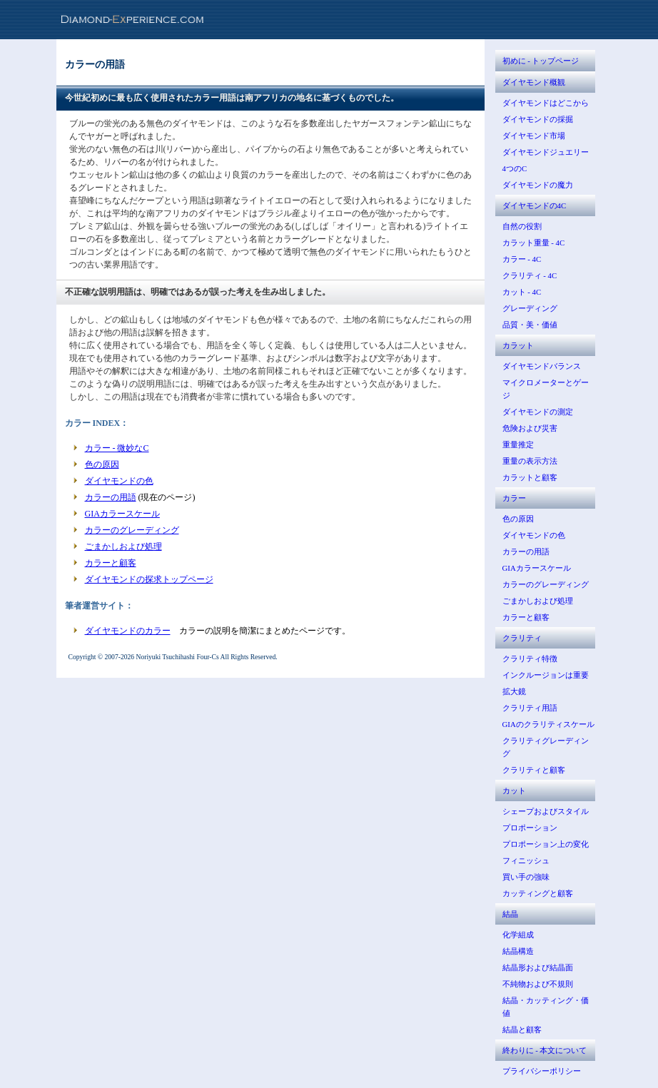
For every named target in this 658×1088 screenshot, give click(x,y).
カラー (514, 498)
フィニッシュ (526, 860)
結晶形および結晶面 (537, 967)
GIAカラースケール (122, 514)
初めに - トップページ (540, 60)
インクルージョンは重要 (545, 675)
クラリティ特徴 (529, 658)
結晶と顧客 (522, 1029)
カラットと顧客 (529, 477)
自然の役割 (522, 226)
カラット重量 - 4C (533, 242)
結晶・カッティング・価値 (545, 1006)
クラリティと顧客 (533, 770)
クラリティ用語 (529, 707)
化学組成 (518, 934)
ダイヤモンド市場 (533, 135)
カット (514, 790)
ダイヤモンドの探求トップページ (149, 579)
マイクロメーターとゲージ (545, 389)
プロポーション (529, 827)
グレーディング (529, 308)
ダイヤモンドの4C (534, 205)
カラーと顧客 (110, 563)
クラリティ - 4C (529, 275)
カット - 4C (522, 292)
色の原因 (102, 464)
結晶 (510, 914)
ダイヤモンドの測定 (537, 411)
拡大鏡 (514, 691)
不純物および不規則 (537, 984)
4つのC (514, 168)
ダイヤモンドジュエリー (545, 152)
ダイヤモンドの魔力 (537, 185)
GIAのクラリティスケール (548, 724)
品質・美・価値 (529, 324)
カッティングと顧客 (537, 893)
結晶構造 (518, 951)
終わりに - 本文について (544, 1050)
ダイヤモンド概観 (533, 82)
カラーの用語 (110, 497)
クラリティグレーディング (545, 747)
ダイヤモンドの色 (119, 481)
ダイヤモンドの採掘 (537, 119)
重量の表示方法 (529, 461)
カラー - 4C (522, 259)
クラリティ (522, 638)
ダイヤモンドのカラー (128, 631)
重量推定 (518, 444)
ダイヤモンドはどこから (545, 102)
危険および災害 (529, 428)
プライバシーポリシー (541, 1071)
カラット (518, 345)
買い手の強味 (526, 877)
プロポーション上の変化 (545, 844)
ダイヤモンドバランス (541, 366)
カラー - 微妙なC (117, 448)
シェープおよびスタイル (545, 811)
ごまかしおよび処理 (123, 546)
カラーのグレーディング (132, 530)
